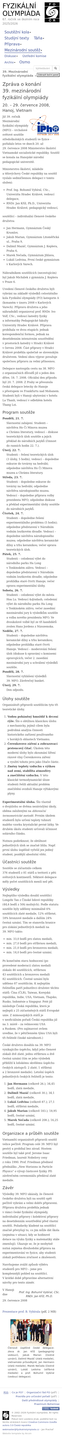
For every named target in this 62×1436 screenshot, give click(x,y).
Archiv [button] (9, 62)
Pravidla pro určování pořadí (33, 1396)
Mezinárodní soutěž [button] (23, 50)
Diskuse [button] (11, 56)
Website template (11, 1433)
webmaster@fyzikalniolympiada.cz (20, 1429)
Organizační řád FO (38, 1392)
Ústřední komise (34, 56)
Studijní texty (16, 38)
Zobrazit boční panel (48, 75)
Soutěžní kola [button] (17, 32)
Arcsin (28, 1433)
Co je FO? (17, 1392)
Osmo (24, 62)
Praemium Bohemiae (47, 1403)
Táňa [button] (39, 38)
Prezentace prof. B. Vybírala (21, 1311)
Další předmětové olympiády (39, 1399)
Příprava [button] (12, 44)
